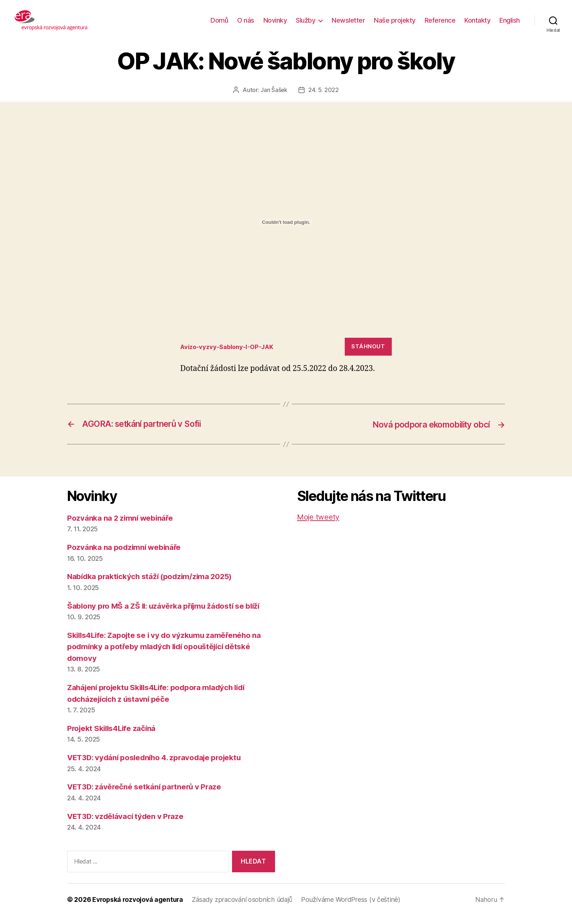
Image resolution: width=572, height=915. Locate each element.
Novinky (275, 20)
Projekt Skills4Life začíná (113, 727)
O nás (245, 20)
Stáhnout (368, 346)
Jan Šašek (274, 89)
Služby (305, 20)
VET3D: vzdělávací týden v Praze (127, 815)
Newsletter (348, 20)
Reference (440, 20)
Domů (219, 20)
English (509, 20)
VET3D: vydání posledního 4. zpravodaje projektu (157, 757)
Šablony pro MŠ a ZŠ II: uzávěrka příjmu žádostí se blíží (166, 605)
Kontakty (477, 20)
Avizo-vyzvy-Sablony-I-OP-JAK (229, 346)
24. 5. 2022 (323, 89)
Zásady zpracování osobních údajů (245, 899)
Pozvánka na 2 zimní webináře (121, 517)
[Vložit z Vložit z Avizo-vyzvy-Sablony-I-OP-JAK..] (286, 222)
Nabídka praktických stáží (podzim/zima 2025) (151, 576)
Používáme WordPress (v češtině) (354, 899)
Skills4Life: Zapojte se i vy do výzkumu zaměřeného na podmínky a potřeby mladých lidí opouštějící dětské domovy (166, 646)
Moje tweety (318, 516)
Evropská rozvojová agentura (139, 899)
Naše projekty (395, 20)
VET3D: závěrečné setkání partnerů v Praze (146, 786)
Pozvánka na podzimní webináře (125, 546)
